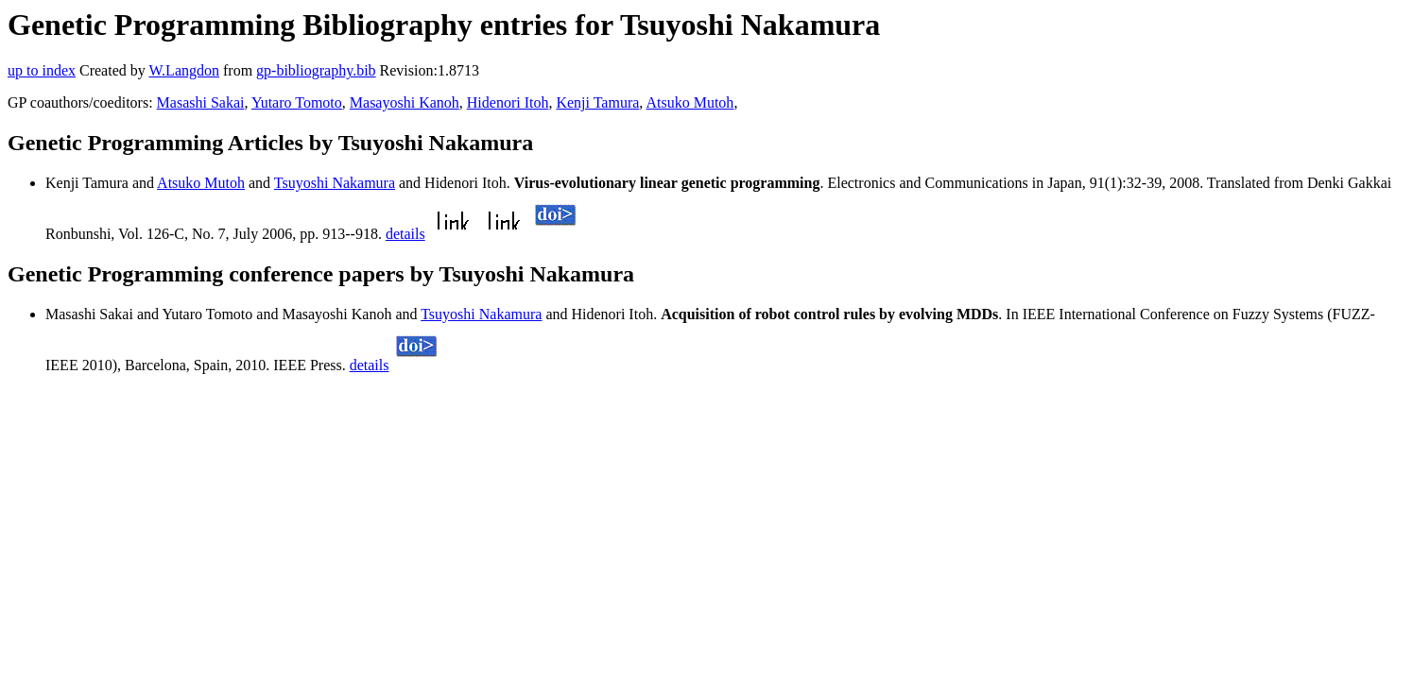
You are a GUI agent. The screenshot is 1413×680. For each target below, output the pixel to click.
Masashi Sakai (201, 102)
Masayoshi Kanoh (404, 102)
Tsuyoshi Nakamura (334, 183)
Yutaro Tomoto (296, 102)
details (405, 234)
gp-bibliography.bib (316, 70)
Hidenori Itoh (508, 102)
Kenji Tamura (597, 102)
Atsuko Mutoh (689, 102)
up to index (42, 70)
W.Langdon (183, 70)
